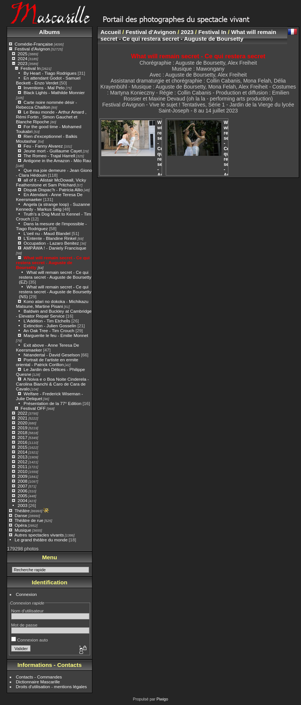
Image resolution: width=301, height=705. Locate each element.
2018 (22, 432)
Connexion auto (29, 639)
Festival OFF (32, 408)
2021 (22, 417)
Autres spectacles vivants (39, 534)
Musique (23, 530)
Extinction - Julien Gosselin (49, 325)
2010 (22, 471)
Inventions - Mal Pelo (44, 87)
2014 (22, 451)
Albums (49, 32)
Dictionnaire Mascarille (38, 681)
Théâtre (22, 510)
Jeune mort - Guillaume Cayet (52, 150)
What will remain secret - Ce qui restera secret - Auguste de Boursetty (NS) (55, 291)
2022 (22, 413)
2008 (22, 481)
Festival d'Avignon (32, 48)
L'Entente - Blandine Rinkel (50, 238)
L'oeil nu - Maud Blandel (46, 233)
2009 (22, 476)
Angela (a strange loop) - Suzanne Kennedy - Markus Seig (53, 206)
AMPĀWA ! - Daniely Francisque (54, 247)
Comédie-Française (34, 43)
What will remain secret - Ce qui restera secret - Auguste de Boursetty (53, 262)
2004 (22, 500)
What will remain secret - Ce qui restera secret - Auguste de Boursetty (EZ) (55, 277)
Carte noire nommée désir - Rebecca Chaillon (46, 104)
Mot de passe (24, 624)
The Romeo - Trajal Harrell (49, 155)
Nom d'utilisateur (27, 610)
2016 (22, 442)
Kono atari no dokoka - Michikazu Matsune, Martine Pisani (52, 304)
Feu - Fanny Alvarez (43, 145)
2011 (22, 466)
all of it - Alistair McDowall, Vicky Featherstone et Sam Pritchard (51, 182)
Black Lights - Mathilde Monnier (54, 92)
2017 (22, 437)
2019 (22, 427)
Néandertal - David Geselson (51, 354)
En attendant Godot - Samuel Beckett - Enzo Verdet (48, 80)
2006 (22, 490)
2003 (22, 505)
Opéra (21, 525)
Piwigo (162, 699)
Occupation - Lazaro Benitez (51, 243)
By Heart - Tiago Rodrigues (49, 73)
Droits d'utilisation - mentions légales (51, 686)
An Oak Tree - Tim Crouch (49, 330)
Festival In (30, 68)
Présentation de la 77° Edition (52, 403)
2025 (22, 53)
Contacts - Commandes (39, 676)
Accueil (111, 32)
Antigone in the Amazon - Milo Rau (57, 160)
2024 (22, 58)
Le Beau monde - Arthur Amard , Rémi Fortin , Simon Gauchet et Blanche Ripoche (51, 116)
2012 (22, 461)
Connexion (26, 594)
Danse (21, 515)
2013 (22, 456)
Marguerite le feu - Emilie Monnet (55, 335)
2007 (22, 485)
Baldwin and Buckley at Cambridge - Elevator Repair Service (54, 313)
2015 (22, 447)
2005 (22, 495)
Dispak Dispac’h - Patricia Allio (53, 189)
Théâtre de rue (29, 520)
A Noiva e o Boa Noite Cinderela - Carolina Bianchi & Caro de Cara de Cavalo (52, 384)
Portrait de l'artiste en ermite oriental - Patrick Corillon (47, 362)
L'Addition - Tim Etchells (46, 320)
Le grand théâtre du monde (41, 539)
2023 (22, 63)
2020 (22, 422)
